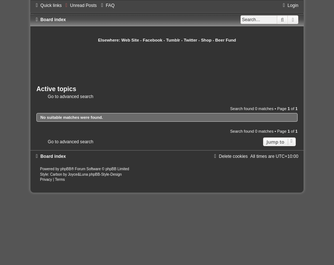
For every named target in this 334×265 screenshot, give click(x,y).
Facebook (152, 40)
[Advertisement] (168, 63)
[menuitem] (80, 5)
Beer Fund (225, 40)
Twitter (190, 40)
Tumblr (173, 40)
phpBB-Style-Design (105, 174)
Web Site (130, 40)
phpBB (65, 169)
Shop (206, 40)
